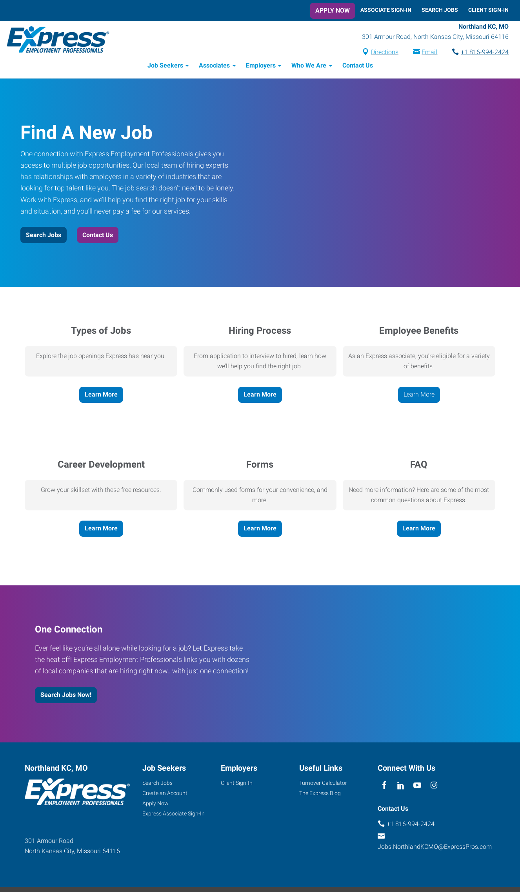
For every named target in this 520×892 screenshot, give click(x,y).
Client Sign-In (488, 10)
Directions (384, 52)
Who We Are (308, 65)
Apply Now (332, 10)
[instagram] (433, 785)
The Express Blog (320, 793)
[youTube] (417, 785)
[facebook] (384, 785)
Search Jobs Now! (65, 695)
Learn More (101, 394)
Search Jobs (440, 10)
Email (429, 52)
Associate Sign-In (385, 10)
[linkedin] (400, 785)
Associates (214, 65)
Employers (261, 65)
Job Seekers (165, 65)
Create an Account (164, 793)
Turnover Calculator (323, 783)
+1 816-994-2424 (485, 52)
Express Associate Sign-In (173, 813)
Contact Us (357, 65)
